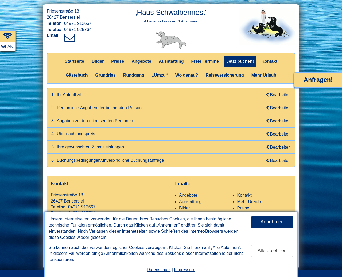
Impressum (184, 269)
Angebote (141, 61)
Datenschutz (158, 269)
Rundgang (133, 75)
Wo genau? (186, 75)
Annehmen (272, 221)
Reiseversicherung (225, 75)
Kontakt (269, 61)
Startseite (74, 61)
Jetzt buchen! (240, 61)
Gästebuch (77, 75)
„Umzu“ (160, 75)
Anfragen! (318, 79)
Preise (117, 61)
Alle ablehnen (272, 250)
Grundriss (105, 75)
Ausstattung (171, 61)
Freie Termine (205, 61)
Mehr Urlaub (263, 75)
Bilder (98, 61)
